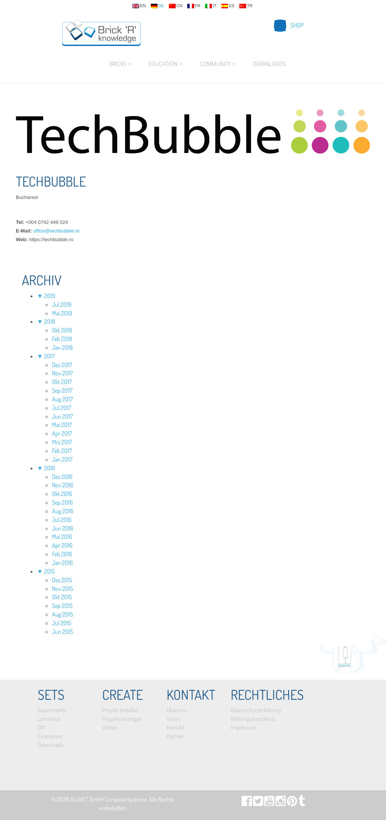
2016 (49, 468)
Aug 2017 (62, 399)
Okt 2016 (62, 493)
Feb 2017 (62, 450)
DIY (41, 727)
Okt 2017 (62, 382)
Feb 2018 (62, 339)
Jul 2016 (61, 519)
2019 (49, 296)
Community (218, 64)
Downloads (269, 63)
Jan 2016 (62, 562)
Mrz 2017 (62, 442)
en (139, 6)
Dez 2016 (62, 476)
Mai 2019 (62, 313)
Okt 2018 (62, 330)
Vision (174, 718)
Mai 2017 (62, 424)
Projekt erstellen (120, 710)
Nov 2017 (62, 373)
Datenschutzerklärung (256, 710)
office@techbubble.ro (56, 231)
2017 (49, 356)
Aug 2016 (62, 511)
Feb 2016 (62, 554)
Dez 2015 (62, 580)
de (157, 6)
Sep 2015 (62, 605)
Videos (110, 727)
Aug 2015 (62, 614)
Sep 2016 (62, 502)
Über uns (177, 710)
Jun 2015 (62, 631)
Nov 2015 (62, 588)
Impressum (243, 727)
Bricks (120, 64)
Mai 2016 (62, 536)
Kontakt (176, 727)
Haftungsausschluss (253, 718)
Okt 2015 (62, 597)
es (227, 6)
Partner (175, 736)
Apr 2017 (62, 433)
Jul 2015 (61, 623)
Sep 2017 (62, 390)
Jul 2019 (61, 304)
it (210, 6)
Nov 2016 (62, 485)
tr (246, 6)
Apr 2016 (62, 545)
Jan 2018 (62, 347)
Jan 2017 (62, 459)
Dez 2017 (62, 365)
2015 (49, 571)
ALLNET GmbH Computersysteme (108, 799)
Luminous (49, 718)
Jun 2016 (62, 528)
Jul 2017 (61, 408)
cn (175, 6)
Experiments (52, 710)
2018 (49, 321)
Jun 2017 (62, 416)
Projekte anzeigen (122, 718)
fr (194, 6)
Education (165, 64)
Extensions (50, 736)
